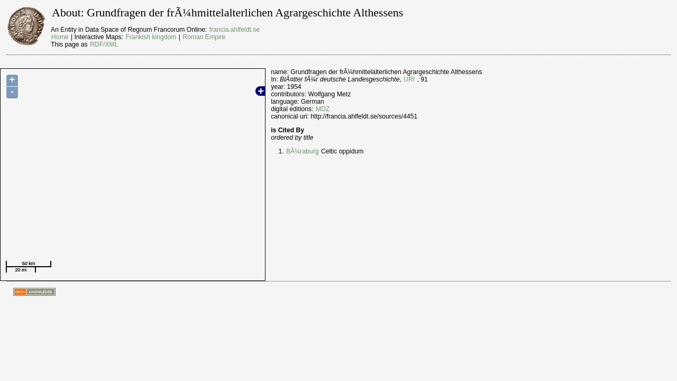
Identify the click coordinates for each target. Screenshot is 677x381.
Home (59, 37)
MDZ (323, 109)
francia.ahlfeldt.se (234, 29)
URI (409, 79)
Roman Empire (203, 37)
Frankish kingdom (150, 37)
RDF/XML (104, 44)
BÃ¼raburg (302, 151)
